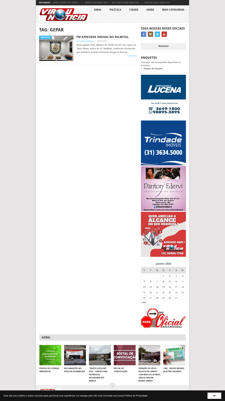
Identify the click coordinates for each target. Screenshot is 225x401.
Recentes (163, 46)
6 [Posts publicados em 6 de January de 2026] (150, 281)
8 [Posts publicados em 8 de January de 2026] (163, 281)
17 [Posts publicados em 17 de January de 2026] (176, 287)
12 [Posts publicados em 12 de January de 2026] (144, 287)
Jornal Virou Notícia (85, 41)
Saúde (150, 9)
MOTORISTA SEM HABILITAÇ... (126, 3)
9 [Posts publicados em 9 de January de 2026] (169, 281)
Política (115, 9)
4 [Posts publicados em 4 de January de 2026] (182, 276)
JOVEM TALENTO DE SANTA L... (66, 3)
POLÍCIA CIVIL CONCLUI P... (158, 3)
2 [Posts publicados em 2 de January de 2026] (169, 276)
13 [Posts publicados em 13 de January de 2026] (150, 287)
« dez (143, 302)
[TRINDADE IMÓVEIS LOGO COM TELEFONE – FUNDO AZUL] (163, 164)
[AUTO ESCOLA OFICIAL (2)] (163, 328)
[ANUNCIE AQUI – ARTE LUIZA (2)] (163, 256)
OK (214, 396)
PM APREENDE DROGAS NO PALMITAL (102, 37)
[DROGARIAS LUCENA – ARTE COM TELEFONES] (163, 119)
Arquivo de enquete (153, 68)
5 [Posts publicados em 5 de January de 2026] (144, 281)
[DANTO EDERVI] (163, 210)
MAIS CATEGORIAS (173, 9)
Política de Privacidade (136, 395)
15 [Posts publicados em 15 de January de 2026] (163, 287)
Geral (97, 9)
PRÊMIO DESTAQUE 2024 (96, 3)
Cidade (133, 9)
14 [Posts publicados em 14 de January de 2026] (157, 287)
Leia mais (132, 56)
